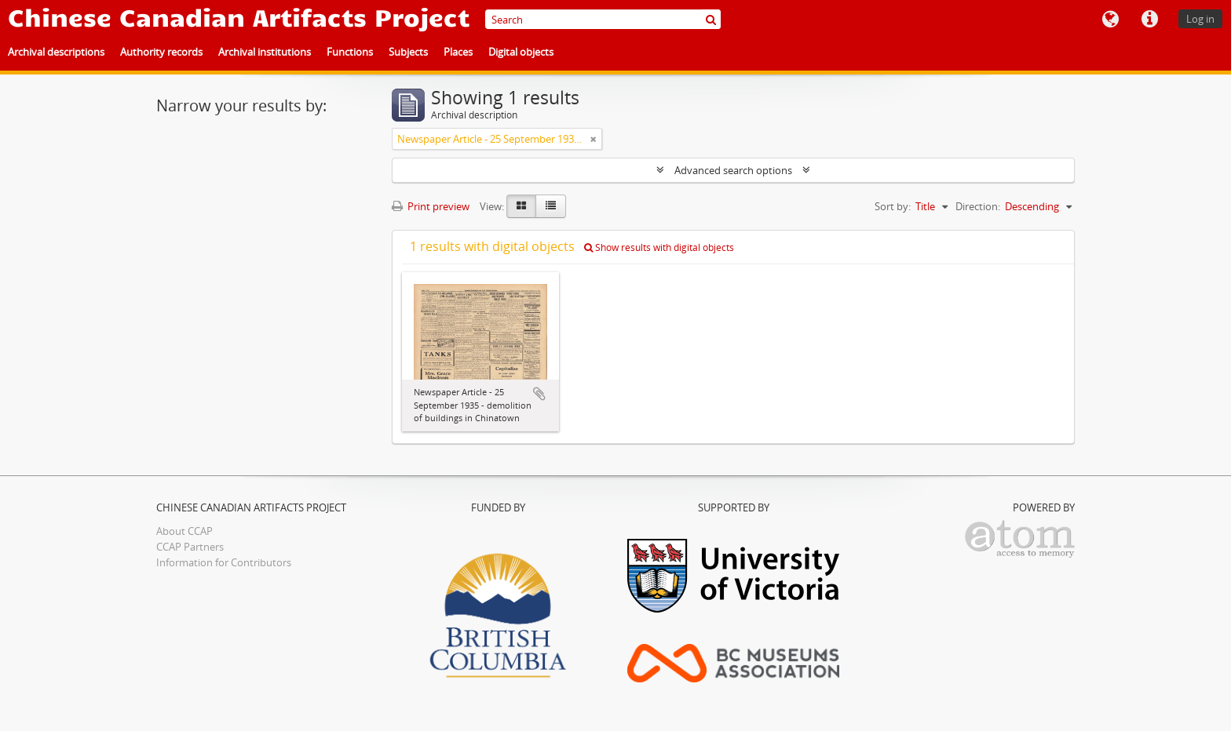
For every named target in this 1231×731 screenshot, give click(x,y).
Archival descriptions (56, 52)
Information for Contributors (223, 562)
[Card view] (521, 206)
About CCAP (184, 531)
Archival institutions (264, 52)
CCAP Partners (190, 547)
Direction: (977, 206)
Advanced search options (733, 170)
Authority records (161, 52)
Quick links (1149, 19)
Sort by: (893, 206)
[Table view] (550, 206)
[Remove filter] (593, 139)
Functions (350, 52)
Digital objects (520, 52)
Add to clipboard (539, 394)
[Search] (603, 19)
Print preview (430, 206)
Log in (1200, 19)
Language (1110, 19)
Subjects (408, 52)
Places (458, 52)
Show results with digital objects (659, 247)
